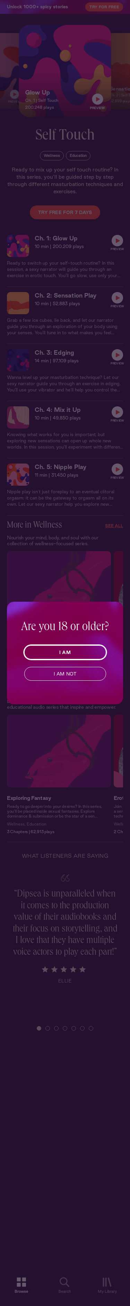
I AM (65, 652)
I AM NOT (65, 673)
